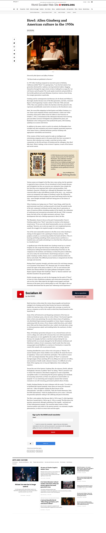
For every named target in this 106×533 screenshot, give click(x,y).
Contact (84, 2)
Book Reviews (69, 462)
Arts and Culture (31, 451)
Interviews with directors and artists (52, 462)
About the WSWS (61, 12)
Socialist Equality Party (47, 12)
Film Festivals (63, 462)
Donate (74, 12)
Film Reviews (39, 451)
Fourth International (34, 12)
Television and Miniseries (24, 462)
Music (31, 462)
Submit (53, 432)
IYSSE (55, 12)
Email (34, 417)
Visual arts (14, 464)
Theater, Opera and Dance (38, 462)
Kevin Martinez (30, 30)
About (89, 2)
